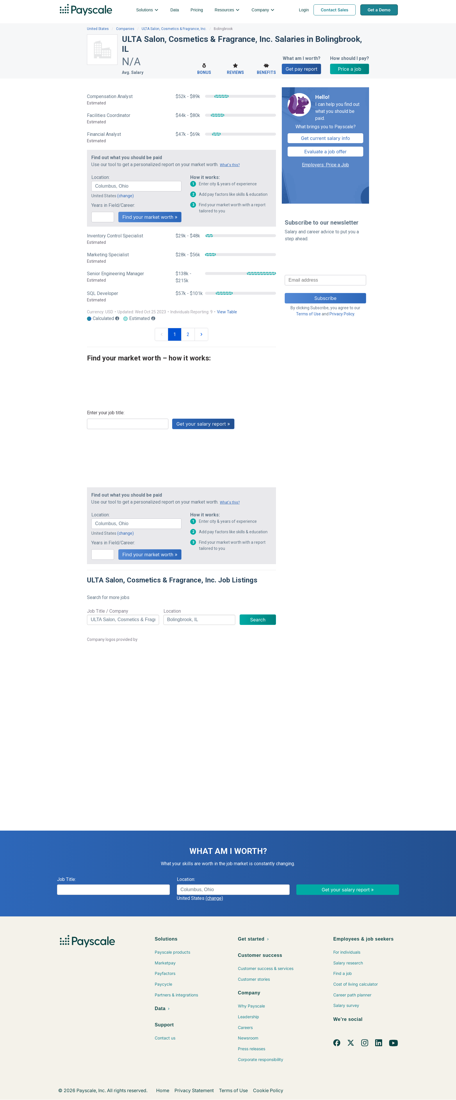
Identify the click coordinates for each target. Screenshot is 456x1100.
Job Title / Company (107, 611)
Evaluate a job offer (325, 151)
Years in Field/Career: (113, 205)
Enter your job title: (105, 412)
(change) (125, 195)
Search (258, 620)
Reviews (235, 68)
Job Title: (66, 879)
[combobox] (136, 186)
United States (98, 29)
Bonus (204, 68)
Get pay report (301, 69)
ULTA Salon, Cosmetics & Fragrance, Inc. (174, 29)
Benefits (266, 68)
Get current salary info (325, 138)
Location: (100, 177)
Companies (125, 29)
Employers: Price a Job (325, 165)
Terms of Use (308, 314)
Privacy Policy (341, 314)
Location (172, 611)
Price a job (349, 69)
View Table (227, 312)
